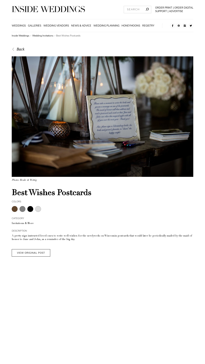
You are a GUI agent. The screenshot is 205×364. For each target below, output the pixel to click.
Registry (148, 25)
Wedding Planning (106, 25)
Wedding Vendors (56, 25)
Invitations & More (23, 223)
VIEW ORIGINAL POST (31, 252)
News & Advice (81, 25)
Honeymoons (131, 25)
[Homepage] (48, 9)
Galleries (34, 25)
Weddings (19, 25)
